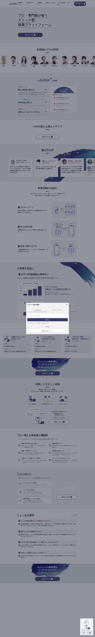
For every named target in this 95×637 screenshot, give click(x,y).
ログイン (47, 320)
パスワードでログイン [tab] (57, 310)
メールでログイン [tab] (37, 310)
